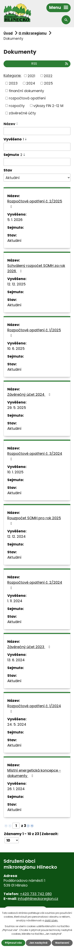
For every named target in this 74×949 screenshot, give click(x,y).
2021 (31, 75)
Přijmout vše (13, 942)
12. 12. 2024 (16, 536)
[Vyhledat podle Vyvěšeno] (37, 147)
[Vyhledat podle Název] (37, 131)
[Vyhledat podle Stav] (37, 178)
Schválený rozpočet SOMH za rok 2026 (36, 268)
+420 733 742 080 (36, 893)
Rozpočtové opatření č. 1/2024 (34, 708)
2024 (30, 83)
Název (9, 123)
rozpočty (17, 105)
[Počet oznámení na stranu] (12, 840)
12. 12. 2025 (16, 284)
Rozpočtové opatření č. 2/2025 (34, 203)
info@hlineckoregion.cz (38, 898)
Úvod (8, 33)
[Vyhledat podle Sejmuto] (37, 162)
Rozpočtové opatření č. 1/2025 (34, 332)
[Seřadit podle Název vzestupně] (17, 123)
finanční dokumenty (26, 90)
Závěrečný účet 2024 (29, 394)
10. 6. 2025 (16, 348)
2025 (48, 83)
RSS (49, 63)
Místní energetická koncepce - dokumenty (34, 773)
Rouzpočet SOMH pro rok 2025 (34, 520)
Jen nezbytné (38, 942)
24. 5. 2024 (16, 724)
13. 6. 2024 (16, 659)
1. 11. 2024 (14, 600)
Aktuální (14, 240)
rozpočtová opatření (27, 98)
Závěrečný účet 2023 (29, 646)
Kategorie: (12, 75)
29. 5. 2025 (16, 407)
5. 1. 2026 (14, 219)
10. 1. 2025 (15, 472)
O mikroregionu (33, 33)
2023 (13, 83)
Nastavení (62, 942)
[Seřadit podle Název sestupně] (17, 124)
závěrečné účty (22, 113)
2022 (48, 75)
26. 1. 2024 (16, 788)
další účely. (51, 920)
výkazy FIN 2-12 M (48, 105)
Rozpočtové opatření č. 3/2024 (34, 456)
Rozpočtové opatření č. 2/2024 (34, 585)
